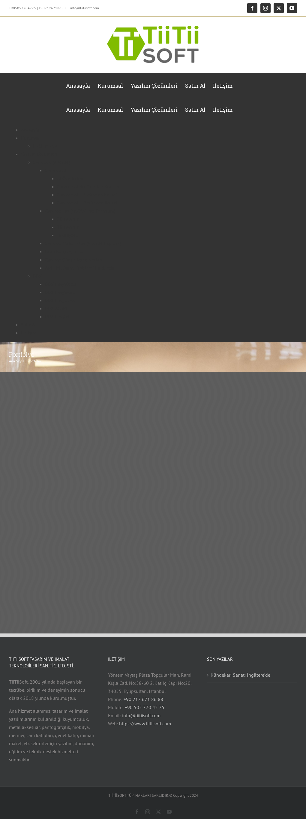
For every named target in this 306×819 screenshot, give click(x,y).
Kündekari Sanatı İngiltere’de (240, 675)
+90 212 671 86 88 (143, 699)
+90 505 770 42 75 (144, 707)
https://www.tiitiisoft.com (145, 724)
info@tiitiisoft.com (84, 8)
